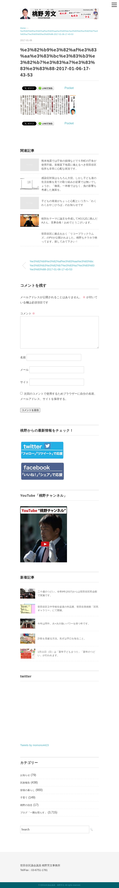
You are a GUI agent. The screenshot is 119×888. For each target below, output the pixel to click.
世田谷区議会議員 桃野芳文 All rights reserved (60, 885)
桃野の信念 (26, 805)
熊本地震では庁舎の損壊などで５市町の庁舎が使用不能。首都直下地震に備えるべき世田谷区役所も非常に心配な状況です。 (68, 164)
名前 (23, 357)
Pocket (69, 88)
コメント (27, 313)
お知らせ (25, 775)
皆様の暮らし (27, 790)
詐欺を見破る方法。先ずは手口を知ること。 (62, 638)
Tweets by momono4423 (34, 745)
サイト (24, 381)
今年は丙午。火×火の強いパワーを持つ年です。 (64, 623)
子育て (24, 797)
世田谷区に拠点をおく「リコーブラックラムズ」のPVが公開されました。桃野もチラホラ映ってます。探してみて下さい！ (69, 237)
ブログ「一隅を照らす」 (33, 812)
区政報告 (25, 782)
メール (24, 369)
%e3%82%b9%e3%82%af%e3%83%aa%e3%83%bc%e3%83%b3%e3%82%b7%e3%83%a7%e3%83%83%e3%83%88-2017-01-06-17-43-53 (62, 265)
